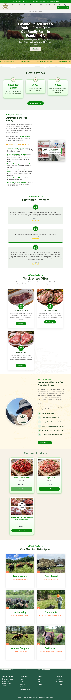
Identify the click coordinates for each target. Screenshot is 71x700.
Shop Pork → (21, 365)
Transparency (20, 576)
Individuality (20, 612)
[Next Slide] (67, 36)
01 (7, 572)
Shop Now (33, 5)
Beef (39, 679)
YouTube (59, 684)
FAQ (41, 5)
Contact (22, 687)
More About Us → (45, 442)
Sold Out (21, 489)
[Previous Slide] (3, 36)
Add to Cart (49, 489)
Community (51, 612)
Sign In (66, 5)
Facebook (59, 679)
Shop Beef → (21, 323)
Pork (39, 681)
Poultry (40, 684)
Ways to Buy (22, 5)
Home (14, 5)
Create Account (63, 8)
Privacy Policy (49, 697)
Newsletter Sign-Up (25, 689)
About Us (48, 5)
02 (38, 572)
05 (7, 644)
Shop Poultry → (50, 322)
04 (38, 608)
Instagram (59, 681)
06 (38, 644)
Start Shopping (35, 103)
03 (7, 608)
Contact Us (57, 5)
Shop (21, 681)
